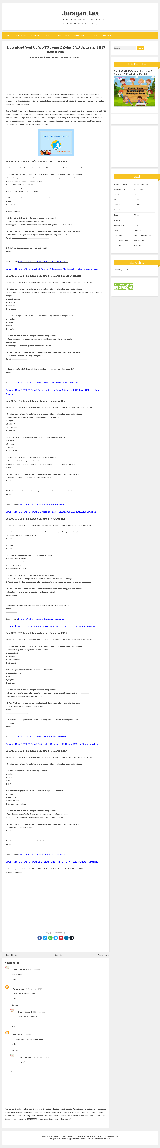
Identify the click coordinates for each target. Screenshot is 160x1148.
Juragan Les (80, 12)
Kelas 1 (137, 199)
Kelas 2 (117, 205)
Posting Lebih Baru (10, 955)
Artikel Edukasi (63, 36)
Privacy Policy (91, 1137)
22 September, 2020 (30, 1034)
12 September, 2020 (36, 969)
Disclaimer (81, 1137)
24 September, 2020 (41, 1057)
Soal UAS (117, 246)
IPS (115, 199)
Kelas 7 (137, 215)
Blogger (115, 1137)
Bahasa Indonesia (142, 184)
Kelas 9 (137, 220)
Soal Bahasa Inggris (142, 235)
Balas (14, 979)
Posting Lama (103, 955)
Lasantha (82, 1139)
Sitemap (100, 1137)
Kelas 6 (117, 215)
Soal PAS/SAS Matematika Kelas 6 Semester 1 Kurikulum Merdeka (133, 72)
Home (7, 36)
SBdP (116, 230)
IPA (135, 194)
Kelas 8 (117, 220)
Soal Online (93, 36)
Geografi (117, 194)
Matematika (36, 36)
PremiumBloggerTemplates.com (98, 1139)
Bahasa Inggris (20, 36)
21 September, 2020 (34, 989)
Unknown (17, 1034)
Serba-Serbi (79, 36)
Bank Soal (107, 36)
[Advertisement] (56, 77)
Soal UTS (64, 57)
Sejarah (137, 230)
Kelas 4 (58, 57)
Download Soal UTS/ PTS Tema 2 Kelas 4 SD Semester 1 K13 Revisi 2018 (56, 49)
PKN (136, 225)
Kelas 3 (137, 205)
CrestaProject (61, 1139)
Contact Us (72, 1137)
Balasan (15, 1005)
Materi (48, 36)
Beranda (58, 955)
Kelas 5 (137, 210)
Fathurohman (18, 989)
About (65, 1137)
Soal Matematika (121, 240)
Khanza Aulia (18, 969)
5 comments (76, 57)
